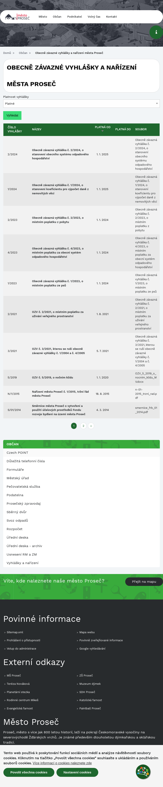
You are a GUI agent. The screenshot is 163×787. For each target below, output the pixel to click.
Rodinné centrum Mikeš (22, 700)
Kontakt (111, 16)
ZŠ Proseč (86, 675)
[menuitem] (81, 452)
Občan (57, 16)
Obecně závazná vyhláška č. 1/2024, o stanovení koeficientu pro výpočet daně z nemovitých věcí (60, 189)
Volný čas (94, 16)
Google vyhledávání (92, 648)
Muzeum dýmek (90, 683)
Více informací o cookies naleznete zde (62, 763)
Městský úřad (18, 478)
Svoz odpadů (17, 520)
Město (43, 16)
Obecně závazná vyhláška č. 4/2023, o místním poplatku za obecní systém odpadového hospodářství (58, 252)
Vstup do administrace (21, 648)
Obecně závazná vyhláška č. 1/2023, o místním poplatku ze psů (146, 283)
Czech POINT (17, 453)
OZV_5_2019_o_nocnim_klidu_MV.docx (146, 377)
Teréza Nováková (18, 683)
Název (36, 129)
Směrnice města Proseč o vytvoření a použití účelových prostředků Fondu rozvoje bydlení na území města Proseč (58, 410)
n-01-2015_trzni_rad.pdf (146, 393)
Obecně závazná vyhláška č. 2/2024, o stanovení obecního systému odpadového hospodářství (60, 154)
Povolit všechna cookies (28, 772)
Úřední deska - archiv (24, 546)
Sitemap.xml (15, 632)
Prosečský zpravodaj (24, 503)
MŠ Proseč (14, 675)
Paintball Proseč (90, 708)
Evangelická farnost (20, 708)
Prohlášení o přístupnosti (23, 640)
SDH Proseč (87, 692)
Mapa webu (87, 632)
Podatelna (15, 495)
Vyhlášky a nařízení (22, 563)
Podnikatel (74, 16)
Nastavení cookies (77, 772)
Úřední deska (17, 537)
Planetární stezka (18, 692)
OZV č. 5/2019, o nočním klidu (52, 377)
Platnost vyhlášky (16, 96)
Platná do (123, 129)
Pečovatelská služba (23, 487)
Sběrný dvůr (17, 512)
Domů (7, 53)
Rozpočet (14, 529)
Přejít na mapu (144, 582)
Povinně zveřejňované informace (101, 640)
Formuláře (15, 470)
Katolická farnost (90, 700)
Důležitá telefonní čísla (26, 461)
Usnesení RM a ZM (22, 554)
